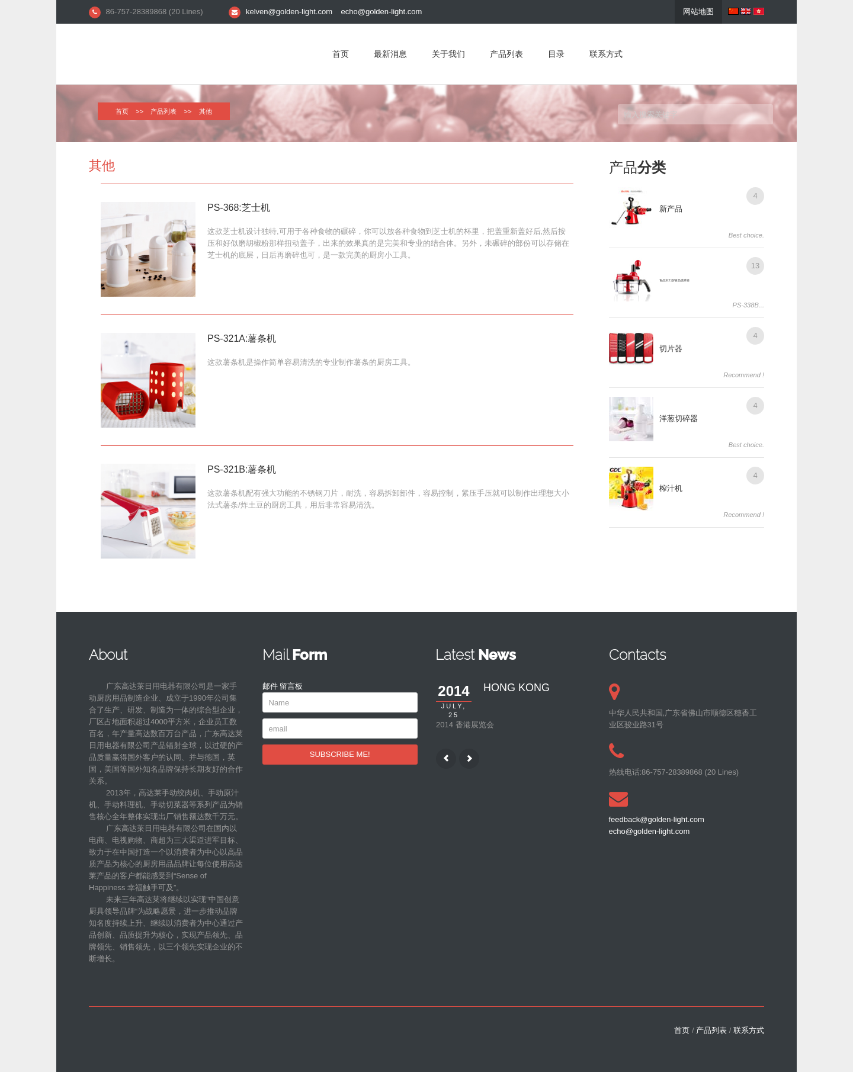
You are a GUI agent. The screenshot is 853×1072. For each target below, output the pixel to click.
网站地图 (698, 11)
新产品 (670, 208)
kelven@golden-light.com (289, 11)
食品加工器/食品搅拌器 (674, 280)
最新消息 (390, 54)
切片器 (670, 348)
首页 (340, 54)
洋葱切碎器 (678, 418)
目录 (556, 54)
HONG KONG (516, 688)
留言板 (291, 686)
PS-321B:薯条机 (241, 469)
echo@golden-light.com (381, 11)
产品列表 (506, 54)
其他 (102, 165)
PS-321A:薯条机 (241, 338)
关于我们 (448, 54)
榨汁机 (670, 488)
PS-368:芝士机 (238, 208)
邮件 (270, 686)
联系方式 (606, 54)
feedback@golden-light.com (656, 819)
